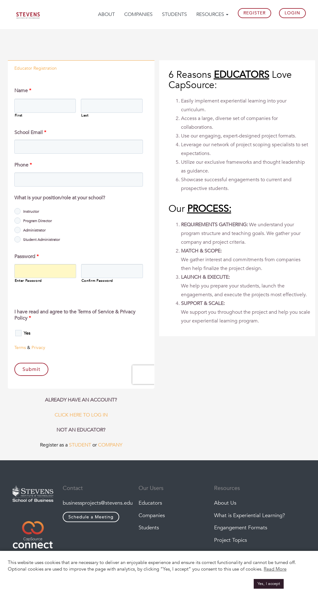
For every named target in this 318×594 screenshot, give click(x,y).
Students (174, 14)
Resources (212, 14)
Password (26, 256)
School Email (30, 132)
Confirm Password (97, 280)
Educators (150, 503)
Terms (20, 348)
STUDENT (80, 445)
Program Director (37, 220)
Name (22, 90)
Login (292, 13)
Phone (23, 165)
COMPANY (110, 445)
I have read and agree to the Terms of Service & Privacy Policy (74, 315)
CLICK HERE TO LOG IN (81, 415)
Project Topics (230, 540)
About (106, 14)
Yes (27, 333)
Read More (275, 569)
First (18, 115)
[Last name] (112, 106)
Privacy (38, 348)
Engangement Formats (240, 527)
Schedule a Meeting (91, 517)
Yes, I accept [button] (268, 584)
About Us (225, 503)
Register (254, 13)
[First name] (45, 106)
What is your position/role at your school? (59, 198)
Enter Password (28, 280)
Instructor (31, 211)
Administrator (34, 230)
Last (85, 115)
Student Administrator (41, 239)
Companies (138, 14)
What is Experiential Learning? (249, 515)
